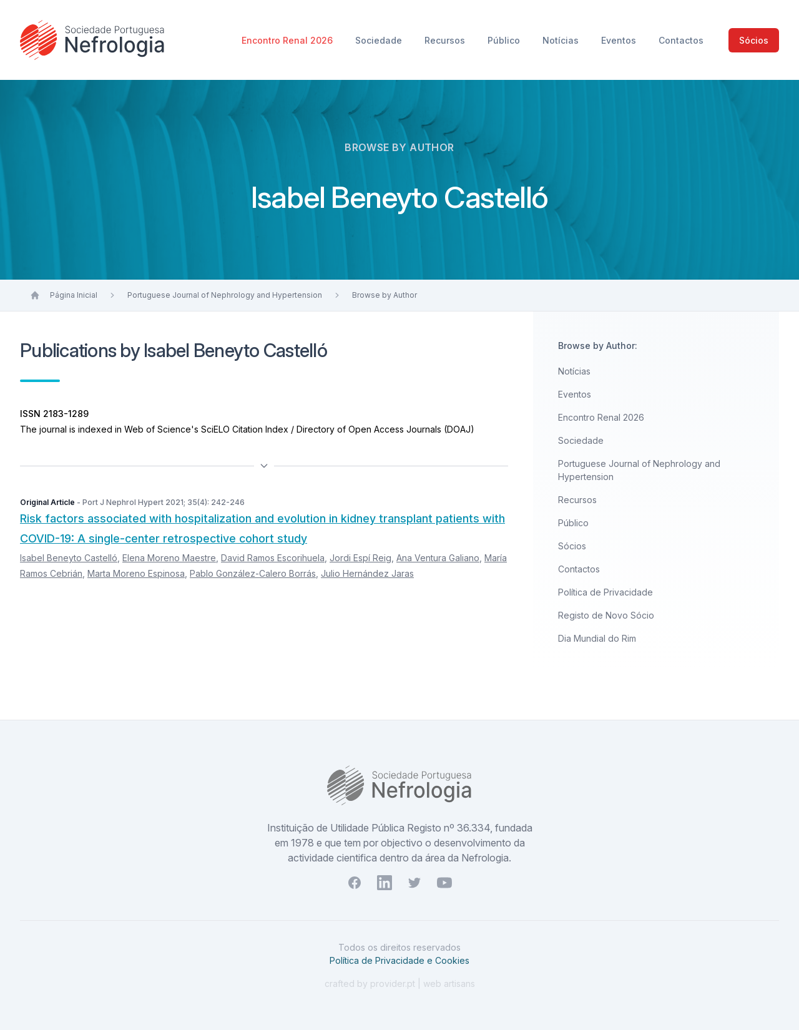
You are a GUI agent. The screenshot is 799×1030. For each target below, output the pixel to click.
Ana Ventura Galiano (437, 557)
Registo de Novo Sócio (606, 615)
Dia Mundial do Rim (597, 638)
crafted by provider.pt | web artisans (400, 983)
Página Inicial (73, 295)
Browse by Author (384, 295)
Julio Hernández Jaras (367, 573)
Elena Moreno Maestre (169, 557)
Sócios (753, 40)
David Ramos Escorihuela (273, 557)
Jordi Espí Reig (360, 557)
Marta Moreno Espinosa (136, 573)
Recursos (446, 40)
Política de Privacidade (605, 592)
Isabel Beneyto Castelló (68, 557)
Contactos (681, 40)
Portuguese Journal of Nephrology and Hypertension (224, 295)
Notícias (561, 40)
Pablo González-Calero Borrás (253, 573)
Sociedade (379, 40)
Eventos (620, 40)
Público (505, 40)
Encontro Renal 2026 (288, 40)
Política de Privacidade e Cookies (399, 960)
